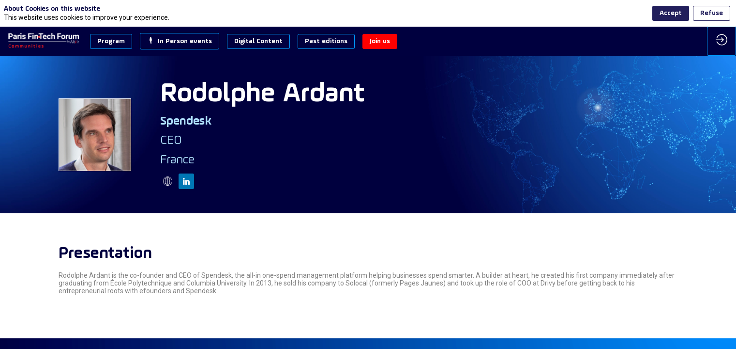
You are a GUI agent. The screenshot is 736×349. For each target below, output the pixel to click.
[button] (111, 41)
